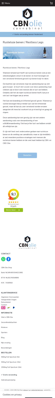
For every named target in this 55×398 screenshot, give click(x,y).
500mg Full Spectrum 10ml (10, 362)
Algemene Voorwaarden (10, 297)
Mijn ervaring (5, 343)
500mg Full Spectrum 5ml (10, 357)
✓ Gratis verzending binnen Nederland (27, 34)
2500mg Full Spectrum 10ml (11, 367)
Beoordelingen (6, 348)
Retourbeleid (5, 302)
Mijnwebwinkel (27, 394)
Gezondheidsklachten (9, 322)
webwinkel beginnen (37, 390)
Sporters (4, 332)
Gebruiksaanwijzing (8, 380)
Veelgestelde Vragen (8, 300)
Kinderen (4, 327)
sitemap (25, 390)
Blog (2, 338)
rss (29, 390)
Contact (4, 305)
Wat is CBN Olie (7, 317)
